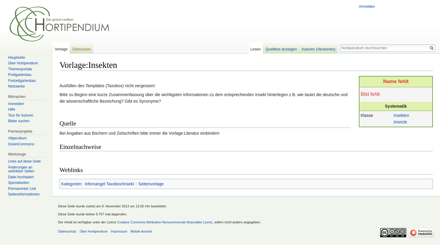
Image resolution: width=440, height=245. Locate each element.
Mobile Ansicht (141, 231)
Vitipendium (17, 138)
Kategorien (71, 184)
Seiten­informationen (24, 194)
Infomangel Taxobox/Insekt (109, 184)
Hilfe (11, 109)
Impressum (119, 231)
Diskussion (81, 49)
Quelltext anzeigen (281, 49)
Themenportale (20, 69)
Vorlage (61, 49)
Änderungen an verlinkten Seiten (21, 169)
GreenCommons (21, 144)
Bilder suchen (19, 121)
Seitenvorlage (151, 184)
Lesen (255, 49)
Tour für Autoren (20, 115)
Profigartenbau (19, 75)
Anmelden (367, 6)
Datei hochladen (21, 177)
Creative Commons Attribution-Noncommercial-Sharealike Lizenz (165, 222)
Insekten (401, 115)
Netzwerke (16, 86)
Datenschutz (67, 231)
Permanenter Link (22, 189)
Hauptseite (16, 57)
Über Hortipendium (23, 63)
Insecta (400, 122)
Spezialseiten (18, 183)
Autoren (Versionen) (318, 49)
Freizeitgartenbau (22, 81)
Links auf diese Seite (24, 161)
